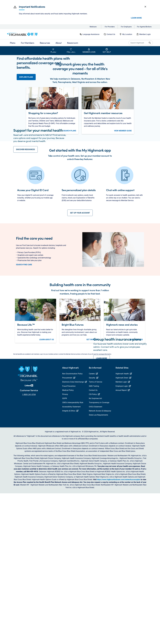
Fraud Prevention (69, 513)
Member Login (145, 34)
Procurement (68, 505)
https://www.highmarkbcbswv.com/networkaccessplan (118, 607)
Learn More (136, 18)
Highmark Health (124, 501)
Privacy (65, 522)
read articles (136, 430)
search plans (69, 184)
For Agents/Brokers (144, 26)
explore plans (26, 85)
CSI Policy (94, 522)
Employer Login (123, 513)
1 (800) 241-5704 (29, 522)
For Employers (126, 26)
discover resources (25, 221)
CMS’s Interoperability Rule (72, 530)
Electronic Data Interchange (74, 509)
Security (93, 505)
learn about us (46, 430)
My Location (127, 34)
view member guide (123, 184)
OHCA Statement (95, 534)
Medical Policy (68, 518)
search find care (24, 355)
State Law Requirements (98, 542)
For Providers (110, 26)
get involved (92, 430)
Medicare (93, 26)
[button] (15, 7)
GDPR (64, 526)
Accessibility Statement (71, 534)
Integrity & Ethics (70, 538)
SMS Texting (94, 513)
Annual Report (123, 518)
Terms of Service (95, 509)
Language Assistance (90, 34)
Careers (93, 501)
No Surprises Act (95, 526)
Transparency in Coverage (99, 530)
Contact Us (111, 34)
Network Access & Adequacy (100, 538)
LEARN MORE (101, 467)
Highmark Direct (123, 505)
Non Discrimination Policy (72, 501)
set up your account (80, 303)
